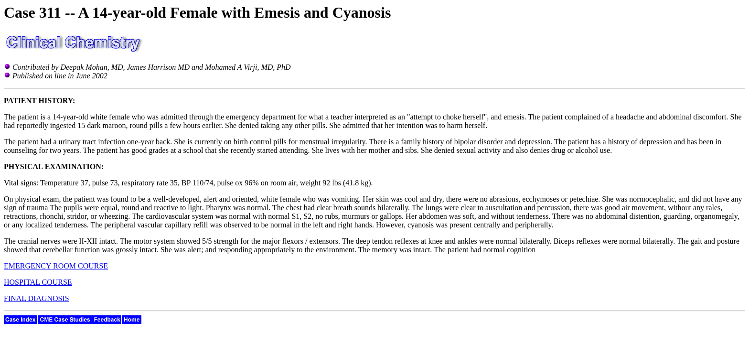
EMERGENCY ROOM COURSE (56, 266)
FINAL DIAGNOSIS (36, 298)
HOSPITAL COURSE (38, 282)
